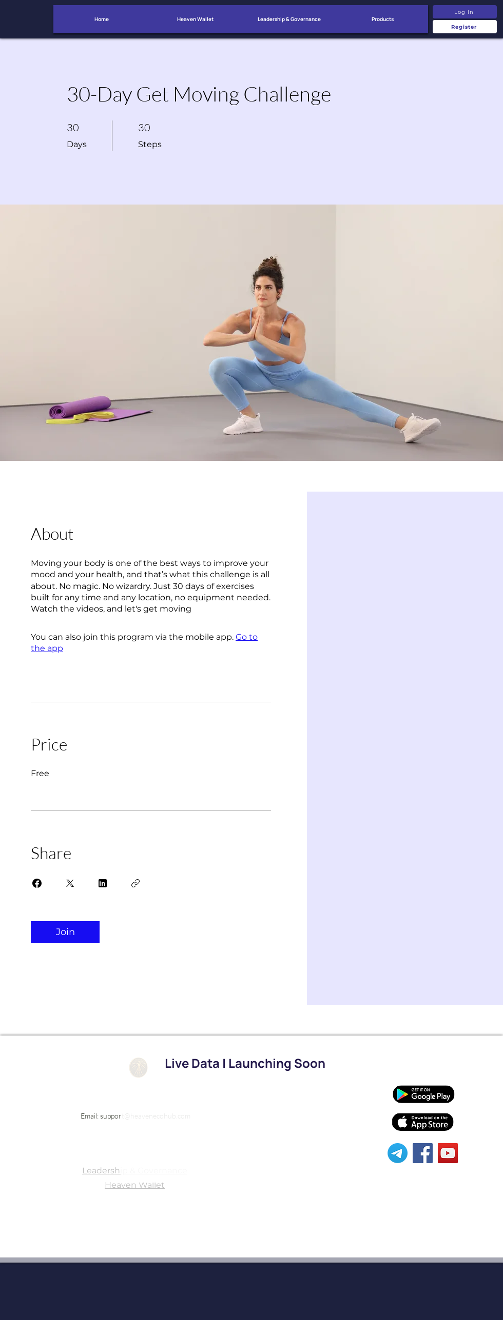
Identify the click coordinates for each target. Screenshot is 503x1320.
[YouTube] (448, 1153)
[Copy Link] (135, 883)
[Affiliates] (421, 1067)
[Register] (465, 26)
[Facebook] (423, 1153)
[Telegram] (398, 1153)
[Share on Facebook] (37, 883)
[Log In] (465, 11)
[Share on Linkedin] (102, 883)
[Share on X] (70, 883)
